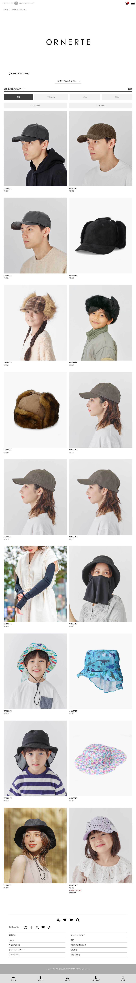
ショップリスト (14, 955)
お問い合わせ (75, 955)
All (18, 97)
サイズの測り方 (14, 945)
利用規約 (12, 935)
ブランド (40, 980)
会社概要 (74, 950)
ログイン (67, 980)
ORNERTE (8, 188)
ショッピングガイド (78, 935)
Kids (117, 97)
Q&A (72, 940)
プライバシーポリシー (17, 950)
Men (85, 97)
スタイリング (95, 980)
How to (11, 940)
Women (51, 97)
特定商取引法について (78, 945)
